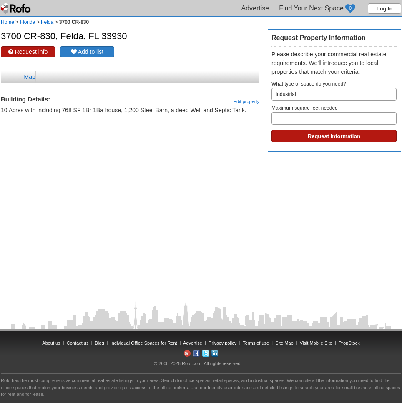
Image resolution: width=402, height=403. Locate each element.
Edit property (246, 101)
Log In (385, 8)
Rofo (16, 8)
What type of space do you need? (334, 91)
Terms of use (256, 342)
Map (29, 76)
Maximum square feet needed (334, 115)
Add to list (87, 51)
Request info (28, 51)
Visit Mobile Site (316, 342)
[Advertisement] (130, 135)
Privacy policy (222, 342)
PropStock (349, 342)
